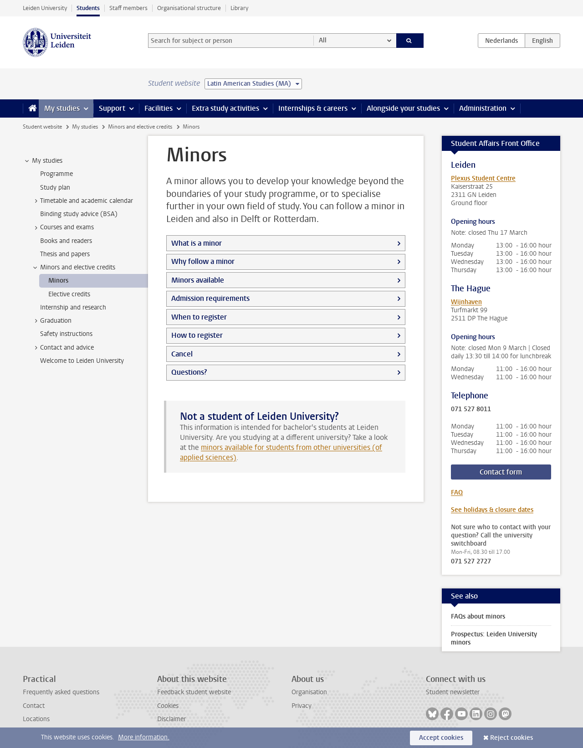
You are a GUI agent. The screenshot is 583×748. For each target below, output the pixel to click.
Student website (42, 126)
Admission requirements (210, 298)
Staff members (128, 8)
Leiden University (45, 8)
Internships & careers (313, 108)
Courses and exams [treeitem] (62, 227)
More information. (143, 737)
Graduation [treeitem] (51, 320)
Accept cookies (441, 737)
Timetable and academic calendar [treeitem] (82, 201)
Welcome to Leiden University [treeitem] (82, 360)
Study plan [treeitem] (55, 187)
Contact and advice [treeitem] (62, 347)
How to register (197, 335)
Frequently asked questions (61, 692)
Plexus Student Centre (483, 178)
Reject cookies (511, 737)
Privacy (302, 706)
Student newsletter (453, 692)
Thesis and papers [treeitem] (65, 254)
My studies (62, 108)
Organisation (309, 692)
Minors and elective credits (140, 126)
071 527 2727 (471, 561)
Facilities (158, 108)
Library (239, 8)
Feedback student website (194, 692)
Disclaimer (171, 719)
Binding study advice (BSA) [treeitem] (79, 214)
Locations (36, 719)
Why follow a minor (203, 261)
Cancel (182, 354)
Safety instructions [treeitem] (66, 334)
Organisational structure (189, 8)
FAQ (457, 492)
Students (88, 8)
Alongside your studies (403, 108)
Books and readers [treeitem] (66, 241)
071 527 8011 (471, 409)
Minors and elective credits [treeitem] (73, 267)
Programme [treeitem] (56, 174)
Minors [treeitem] (58, 280)
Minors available (197, 280)
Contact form (501, 472)
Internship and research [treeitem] (73, 307)
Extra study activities (225, 108)
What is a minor (196, 243)
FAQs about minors (478, 616)
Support (112, 108)
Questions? (189, 372)
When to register (199, 317)
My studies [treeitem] (42, 160)
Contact (34, 706)
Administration (482, 108)
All (323, 40)
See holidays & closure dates (492, 510)
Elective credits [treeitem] (69, 294)
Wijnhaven (466, 302)
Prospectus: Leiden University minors (494, 638)
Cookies (168, 706)
